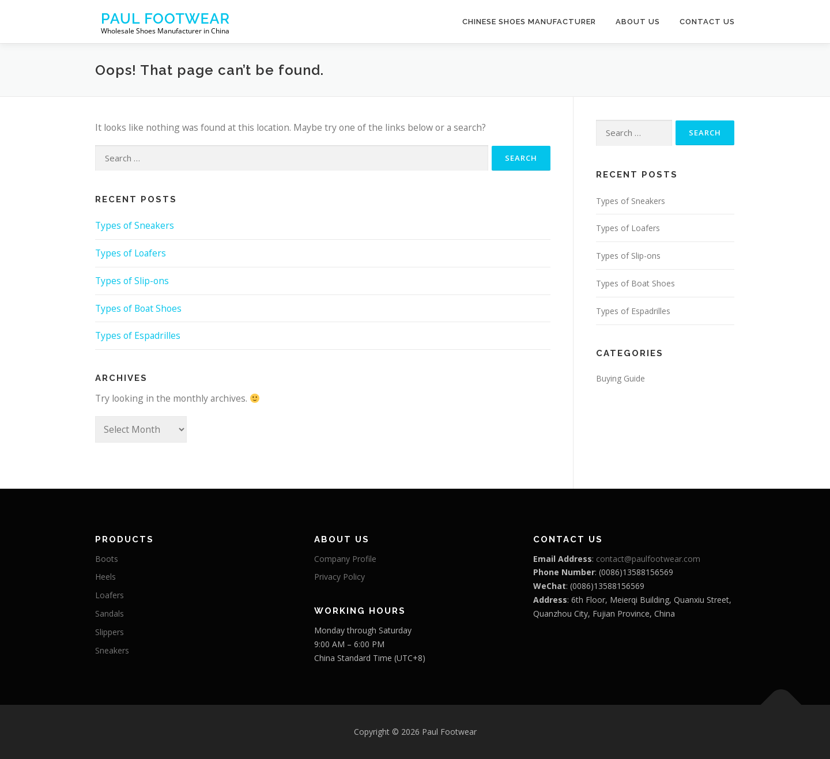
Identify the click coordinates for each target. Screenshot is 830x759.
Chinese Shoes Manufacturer (529, 21)
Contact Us (707, 21)
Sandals (109, 613)
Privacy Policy (339, 576)
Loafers (109, 595)
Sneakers (112, 650)
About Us (638, 21)
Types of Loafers (130, 253)
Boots (106, 558)
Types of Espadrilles (137, 335)
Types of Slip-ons (132, 280)
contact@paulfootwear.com (648, 558)
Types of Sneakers (134, 225)
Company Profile (345, 558)
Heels (105, 576)
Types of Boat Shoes (138, 308)
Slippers (109, 631)
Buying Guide (620, 378)
